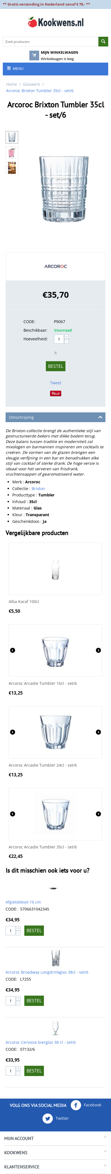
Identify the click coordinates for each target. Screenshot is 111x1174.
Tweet (55, 382)
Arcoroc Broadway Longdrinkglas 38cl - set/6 (47, 972)
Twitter (55, 1118)
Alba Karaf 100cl (24, 601)
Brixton (38, 488)
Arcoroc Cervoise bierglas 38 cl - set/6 (41, 1042)
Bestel (55, 366)
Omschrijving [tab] (56, 417)
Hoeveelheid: (35, 338)
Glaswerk (31, 84)
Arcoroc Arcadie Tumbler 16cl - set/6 (43, 683)
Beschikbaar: (35, 330)
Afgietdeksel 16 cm (23, 902)
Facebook (85, 1105)
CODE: (29, 321)
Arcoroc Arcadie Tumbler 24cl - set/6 (43, 765)
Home (11, 84)
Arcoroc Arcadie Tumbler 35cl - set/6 (43, 847)
